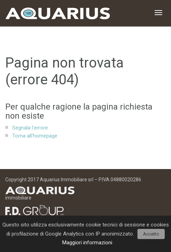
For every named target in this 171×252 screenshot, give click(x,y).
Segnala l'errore (30, 128)
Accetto (151, 234)
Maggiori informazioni (87, 242)
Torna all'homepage (34, 136)
